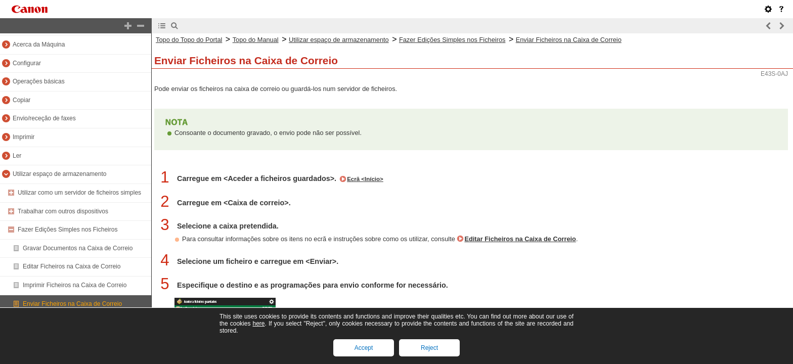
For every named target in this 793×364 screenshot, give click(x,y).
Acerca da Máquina (39, 44)
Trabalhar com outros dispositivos (63, 211)
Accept (364, 347)
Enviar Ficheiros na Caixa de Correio (72, 303)
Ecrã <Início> (365, 179)
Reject (429, 347)
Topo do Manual (256, 39)
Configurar (27, 63)
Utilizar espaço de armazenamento (59, 173)
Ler (17, 155)
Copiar (21, 100)
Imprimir (23, 137)
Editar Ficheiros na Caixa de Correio (71, 266)
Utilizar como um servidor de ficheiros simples (79, 192)
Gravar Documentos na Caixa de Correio (78, 248)
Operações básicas (39, 81)
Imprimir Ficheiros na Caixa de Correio (74, 285)
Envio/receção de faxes (44, 118)
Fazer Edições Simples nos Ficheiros (67, 229)
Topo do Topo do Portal (189, 39)
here (258, 323)
